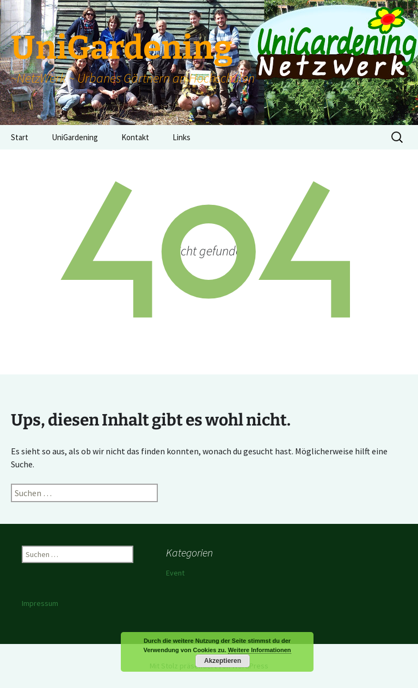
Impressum (40, 603)
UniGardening (75, 137)
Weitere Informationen (259, 650)
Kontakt (135, 137)
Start (19, 137)
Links (181, 137)
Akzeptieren (222, 661)
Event (175, 573)
